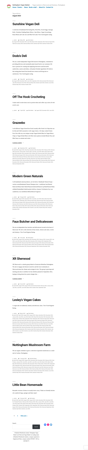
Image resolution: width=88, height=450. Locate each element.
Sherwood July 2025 (26, 158)
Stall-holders (30, 40)
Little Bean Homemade (27, 385)
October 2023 (41, 241)
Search (14, 423)
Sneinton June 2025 (34, 207)
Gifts (37, 401)
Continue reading (18, 143)
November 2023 (28, 153)
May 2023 (14, 153)
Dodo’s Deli (19, 56)
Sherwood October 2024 (37, 162)
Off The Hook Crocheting (28, 97)
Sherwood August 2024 (20, 155)
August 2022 (21, 285)
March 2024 (34, 41)
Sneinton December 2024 (24, 207)
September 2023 (41, 41)
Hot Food (17, 151)
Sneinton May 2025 (43, 207)
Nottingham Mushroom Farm (31, 345)
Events (19, 7)
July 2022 (14, 287)
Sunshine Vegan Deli (25, 24)
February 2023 (47, 149)
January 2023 (22, 151)
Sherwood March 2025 (28, 43)
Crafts (37, 400)
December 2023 (23, 41)
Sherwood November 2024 (42, 205)
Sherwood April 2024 (44, 81)
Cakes (37, 315)
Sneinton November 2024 (47, 330)
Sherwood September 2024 (18, 163)
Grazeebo (18, 123)
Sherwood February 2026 (24, 156)
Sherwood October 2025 (48, 162)
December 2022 (33, 149)
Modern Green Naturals (27, 176)
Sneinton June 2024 (49, 82)
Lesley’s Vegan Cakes (26, 300)
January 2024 (29, 151)
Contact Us (49, 7)
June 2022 (25, 317)
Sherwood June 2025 (35, 158)
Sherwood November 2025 (25, 162)
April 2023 (16, 149)
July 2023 (34, 151)
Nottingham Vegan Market (21, 5)
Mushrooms (19, 363)
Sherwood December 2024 (31, 155)
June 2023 (29, 41)
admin (15, 40)
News (26, 7)
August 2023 (16, 41)
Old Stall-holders (33, 358)
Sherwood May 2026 (45, 160)
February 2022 (25, 401)
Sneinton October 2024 (47, 43)
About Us (42, 7)
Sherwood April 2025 (49, 41)
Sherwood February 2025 (37, 322)
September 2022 (28, 318)
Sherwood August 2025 (20, 202)
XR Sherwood (21, 258)
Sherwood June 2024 (21, 82)
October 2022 (35, 153)
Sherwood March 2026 (17, 160)
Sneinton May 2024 (16, 84)
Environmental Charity (35, 285)
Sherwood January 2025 (17, 43)
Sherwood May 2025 (36, 160)
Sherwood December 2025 (43, 155)
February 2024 (48, 360)
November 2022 (20, 153)
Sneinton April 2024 (38, 43)
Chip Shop (27, 149)
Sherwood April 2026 (26, 242)
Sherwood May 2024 (31, 82)
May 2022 (36, 403)
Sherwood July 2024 (16, 158)
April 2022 (16, 315)
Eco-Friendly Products (17, 401)
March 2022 (20, 403)
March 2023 (44, 151)
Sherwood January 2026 (46, 156)
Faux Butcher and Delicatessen (32, 221)
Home (14, 7)
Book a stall (33, 7)
